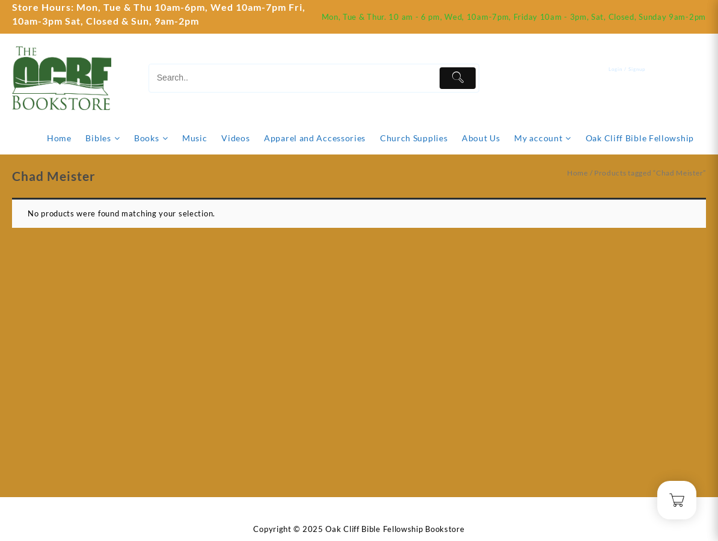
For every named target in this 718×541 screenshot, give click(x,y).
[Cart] (697, 78)
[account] (636, 78)
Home (577, 172)
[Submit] (458, 78)
